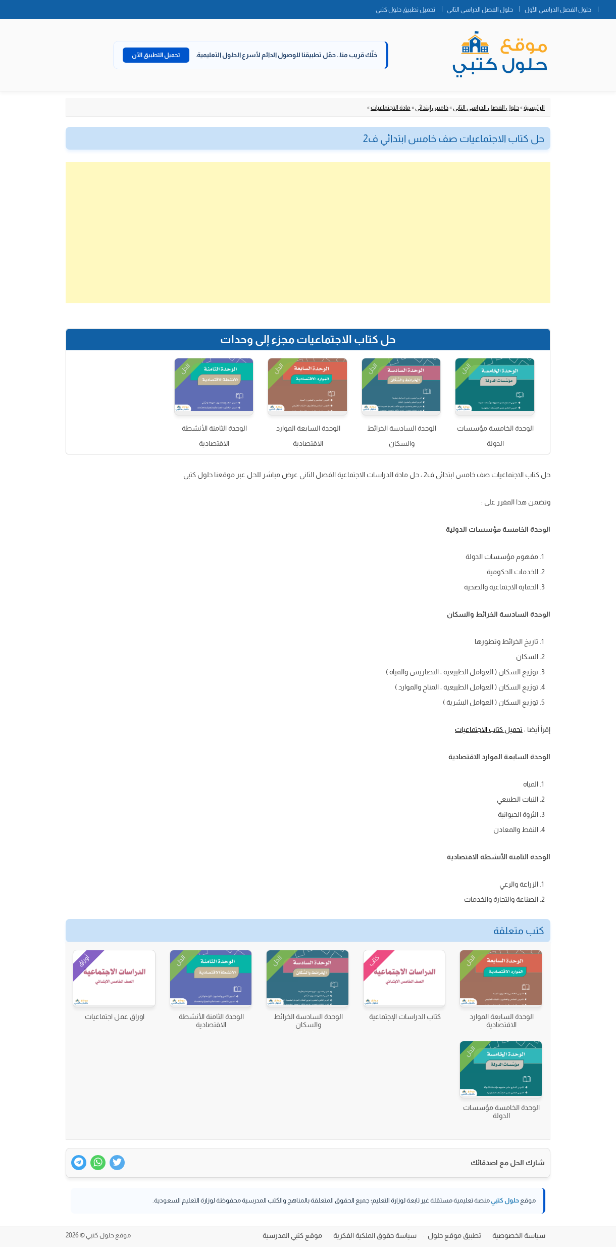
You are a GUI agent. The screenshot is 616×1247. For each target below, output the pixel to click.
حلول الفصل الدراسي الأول (558, 9)
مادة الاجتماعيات (390, 107)
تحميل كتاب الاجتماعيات (489, 729)
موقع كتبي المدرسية (292, 1235)
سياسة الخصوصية (518, 1235)
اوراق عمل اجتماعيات (114, 1016)
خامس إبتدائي (431, 107)
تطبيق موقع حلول (454, 1235)
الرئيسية (534, 107)
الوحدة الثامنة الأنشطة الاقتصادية (214, 435)
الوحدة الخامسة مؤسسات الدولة (495, 435)
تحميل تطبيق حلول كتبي (405, 9)
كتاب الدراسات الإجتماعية (405, 1016)
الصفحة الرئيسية (607, 7)
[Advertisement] (308, 232)
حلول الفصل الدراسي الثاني (480, 9)
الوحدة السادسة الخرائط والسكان (401, 435)
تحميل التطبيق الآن (156, 55)
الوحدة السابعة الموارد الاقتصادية (308, 435)
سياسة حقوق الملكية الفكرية (375, 1235)
